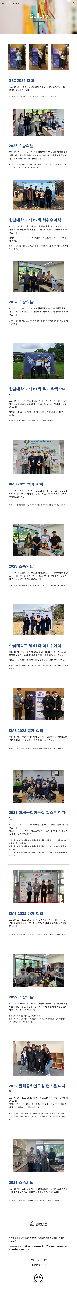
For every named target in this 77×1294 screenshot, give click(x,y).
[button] (3, 3)
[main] (38, 17)
